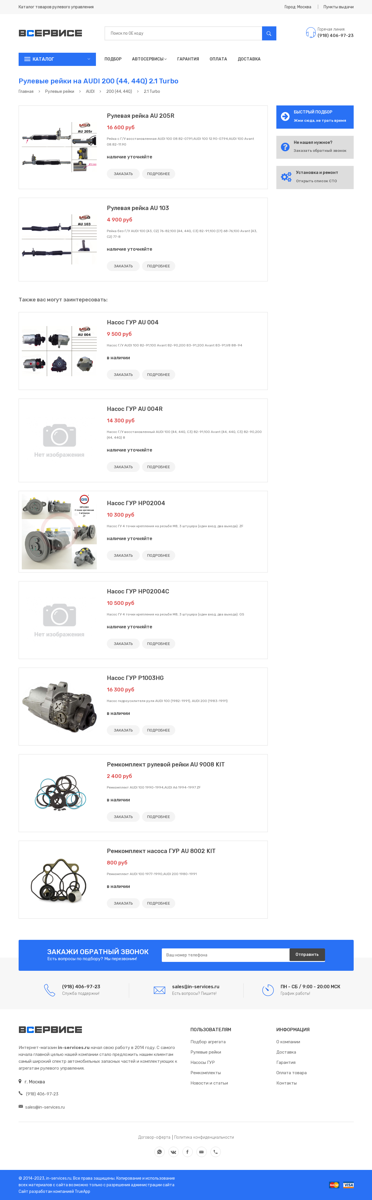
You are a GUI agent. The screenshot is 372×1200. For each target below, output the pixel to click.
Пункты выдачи (339, 7)
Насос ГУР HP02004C (138, 591)
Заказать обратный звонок (320, 150)
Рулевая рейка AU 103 (138, 208)
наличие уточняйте (129, 157)
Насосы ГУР (202, 1062)
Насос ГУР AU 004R (135, 408)
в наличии (118, 357)
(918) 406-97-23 (38, 1094)
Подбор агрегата (208, 1041)
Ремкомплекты (205, 1072)
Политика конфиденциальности (204, 1137)
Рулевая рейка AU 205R (140, 115)
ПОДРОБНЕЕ (162, 173)
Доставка (249, 59)
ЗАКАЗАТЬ (124, 173)
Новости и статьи (209, 1083)
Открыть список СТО (316, 181)
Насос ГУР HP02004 (136, 503)
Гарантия (188, 59)
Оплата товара (291, 1072)
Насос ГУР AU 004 (133, 322)
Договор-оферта (154, 1137)
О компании (288, 1041)
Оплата (218, 59)
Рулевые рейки (205, 1052)
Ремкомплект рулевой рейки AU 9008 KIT (166, 764)
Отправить (304, 955)
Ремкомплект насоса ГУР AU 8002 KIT (161, 851)
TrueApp (82, 1191)
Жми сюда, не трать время (320, 120)
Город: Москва (298, 7)
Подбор (113, 59)
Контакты (286, 1083)
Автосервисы (149, 59)
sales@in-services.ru (42, 1107)
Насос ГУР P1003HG (135, 677)
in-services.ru (58, 1178)
